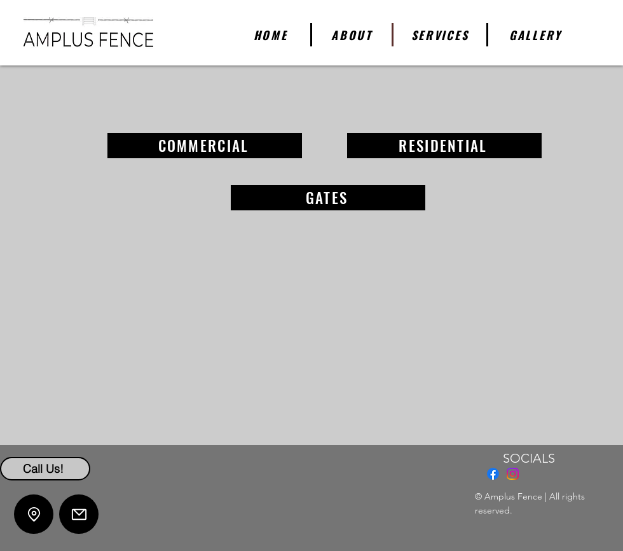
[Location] (33, 514)
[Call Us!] (45, 468)
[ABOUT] (353, 34)
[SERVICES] (441, 34)
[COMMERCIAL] (204, 145)
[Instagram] (513, 474)
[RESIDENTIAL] (444, 145)
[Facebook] (493, 474)
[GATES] (328, 197)
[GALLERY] (535, 34)
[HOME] (271, 34)
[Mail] (79, 514)
